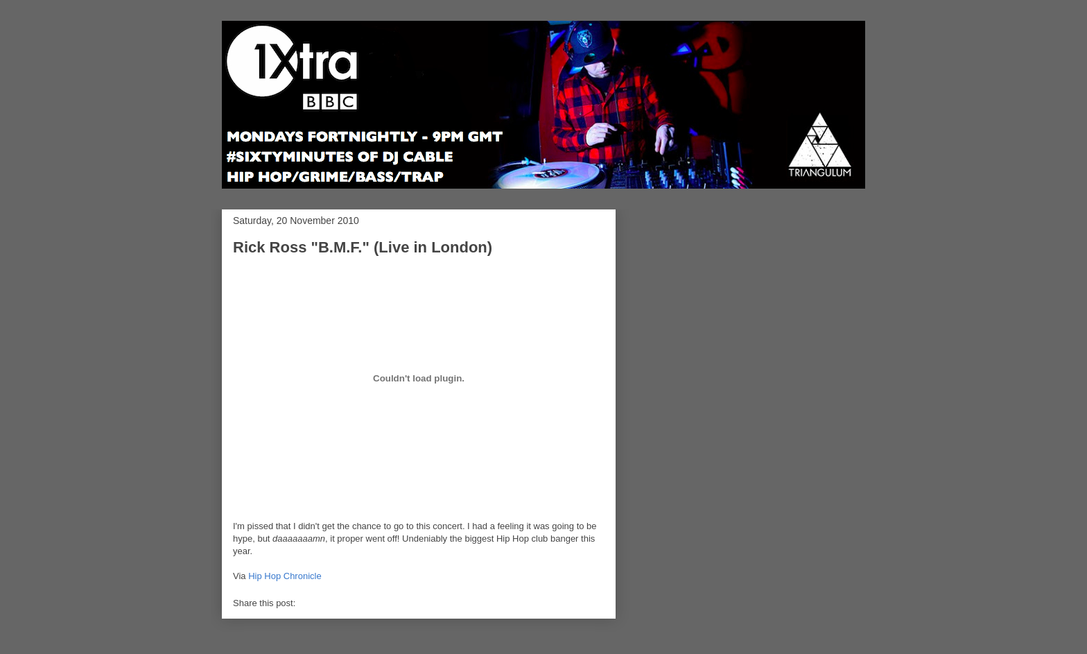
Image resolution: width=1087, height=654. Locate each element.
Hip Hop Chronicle (285, 576)
